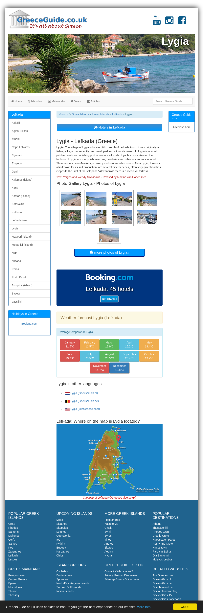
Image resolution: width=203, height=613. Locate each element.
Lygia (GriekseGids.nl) (81, 393)
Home (16, 101)
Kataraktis (18, 204)
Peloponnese (16, 575)
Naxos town (160, 547)
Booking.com (29, 323)
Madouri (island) (22, 236)
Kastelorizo (111, 523)
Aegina (108, 551)
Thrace (12, 591)
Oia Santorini (161, 555)
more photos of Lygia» (109, 252)
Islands (35, 101)
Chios (60, 555)
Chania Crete (161, 535)
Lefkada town (20, 220)
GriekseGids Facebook (167, 599)
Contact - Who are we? (118, 571)
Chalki (108, 527)
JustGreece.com (163, 575)
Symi (107, 531)
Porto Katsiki (19, 277)
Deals (76, 101)
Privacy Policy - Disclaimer (120, 575)
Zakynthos (14, 551)
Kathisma (17, 212)
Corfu (11, 539)
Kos (10, 547)
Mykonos (13, 535)
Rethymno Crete (163, 543)
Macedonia (15, 587)
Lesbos (12, 559)
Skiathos (61, 523)
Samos (12, 543)
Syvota (16, 293)
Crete (11, 523)
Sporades (62, 579)
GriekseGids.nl (162, 579)
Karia (15, 187)
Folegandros (112, 519)
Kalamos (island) (22, 179)
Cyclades (62, 571)
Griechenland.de (163, 587)
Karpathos (62, 551)
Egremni (17, 155)
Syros (108, 535)
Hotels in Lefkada (109, 127)
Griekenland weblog (165, 591)
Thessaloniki (160, 527)
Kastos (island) (21, 196)
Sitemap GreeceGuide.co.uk (121, 579)
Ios (58, 539)
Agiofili (16, 122)
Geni (15, 171)
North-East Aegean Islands (73, 583)
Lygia (15, 228)
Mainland (56, 101)
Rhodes (13, 527)
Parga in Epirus (162, 551)
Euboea (61, 547)
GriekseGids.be (162, 583)
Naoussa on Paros (164, 539)
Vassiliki (17, 301)
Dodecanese (64, 575)
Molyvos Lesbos (162, 559)
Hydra (108, 555)
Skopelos (62, 527)
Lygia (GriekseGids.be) (82, 401)
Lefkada (117, 114)
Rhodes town (161, 531)
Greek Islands (80, 114)
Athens (157, 523)
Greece (64, 114)
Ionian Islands (100, 114)
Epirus (12, 583)
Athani (16, 139)
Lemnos (61, 531)
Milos (59, 519)
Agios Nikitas (20, 130)
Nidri (14, 252)
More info (144, 607)
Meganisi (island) (22, 244)
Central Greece (17, 579)
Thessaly (13, 595)
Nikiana (16, 261)
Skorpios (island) (22, 285)
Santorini (13, 531)
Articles (93, 101)
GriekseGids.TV (162, 595)
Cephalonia (63, 535)
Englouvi (17, 163)
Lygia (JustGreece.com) (82, 409)
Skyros (108, 547)
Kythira (60, 543)
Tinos (107, 539)
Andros (108, 543)
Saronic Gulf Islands (68, 587)
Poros (15, 269)
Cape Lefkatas (21, 147)
